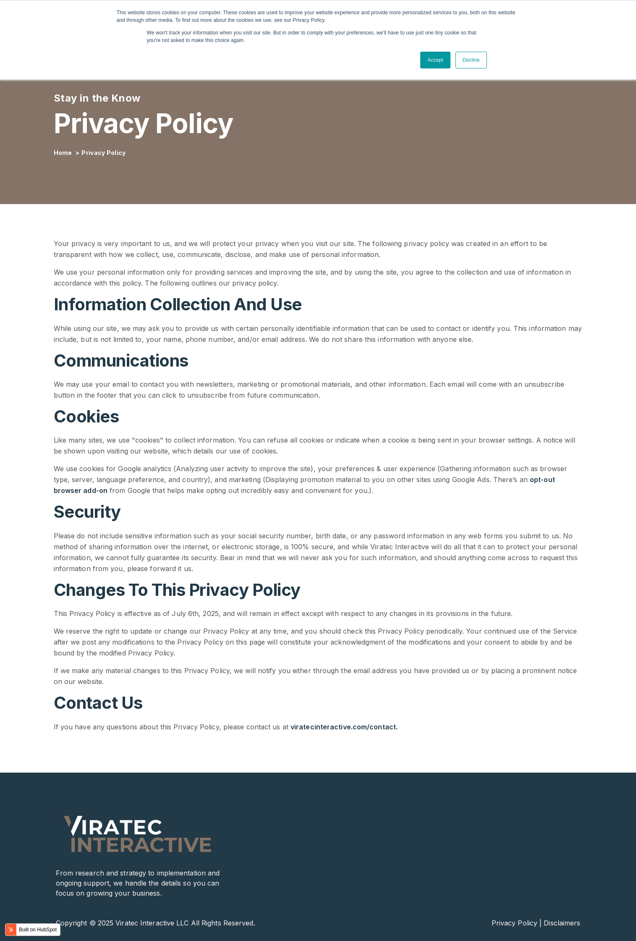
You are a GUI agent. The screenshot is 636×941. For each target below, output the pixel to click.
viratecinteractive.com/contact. (344, 727)
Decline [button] (471, 60)
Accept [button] (435, 60)
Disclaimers (562, 923)
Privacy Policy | (517, 923)
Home (64, 152)
